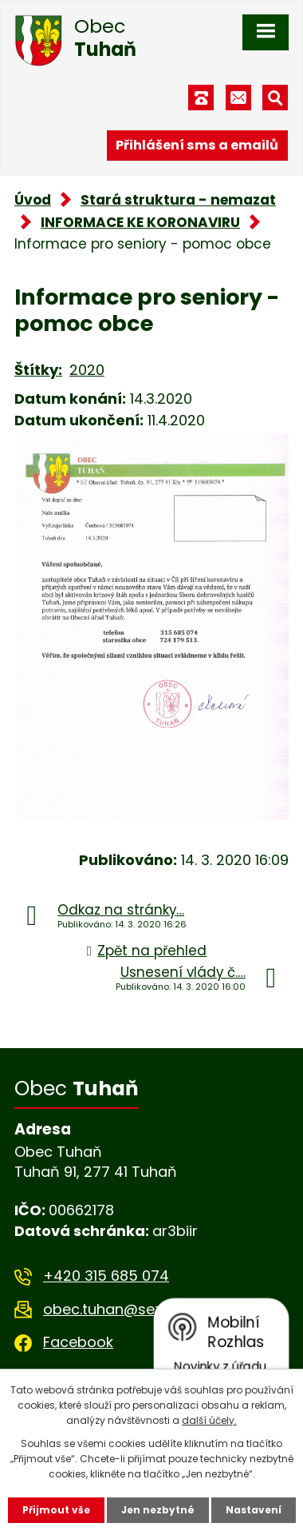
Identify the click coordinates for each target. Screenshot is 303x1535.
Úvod (32, 199)
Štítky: (38, 370)
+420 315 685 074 (106, 1276)
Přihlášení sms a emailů (197, 145)
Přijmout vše (56, 1510)
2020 (86, 370)
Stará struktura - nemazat (178, 199)
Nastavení (253, 1510)
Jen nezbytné (158, 1510)
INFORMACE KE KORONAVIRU (140, 222)
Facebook (78, 1342)
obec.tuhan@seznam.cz (128, 1309)
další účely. (209, 1420)
